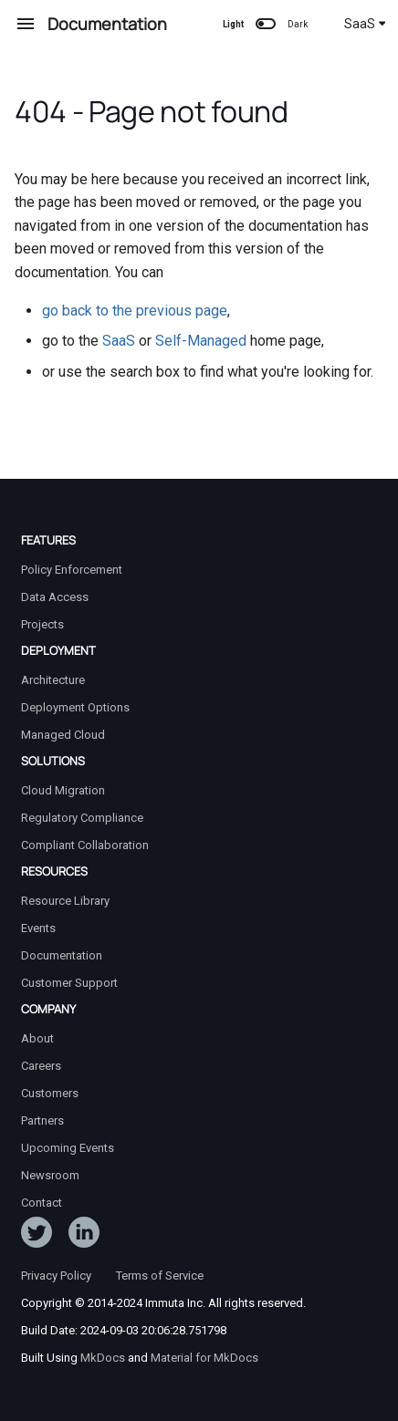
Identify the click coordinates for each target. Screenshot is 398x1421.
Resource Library (65, 901)
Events (38, 928)
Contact (41, 1202)
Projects (42, 624)
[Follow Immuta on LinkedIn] (84, 1236)
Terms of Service (160, 1275)
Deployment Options (75, 707)
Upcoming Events (67, 1148)
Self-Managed (200, 340)
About (37, 1038)
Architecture (53, 680)
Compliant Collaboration (85, 845)
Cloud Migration (63, 790)
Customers (50, 1093)
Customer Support (69, 983)
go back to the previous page (134, 310)
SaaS (365, 23)
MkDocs (102, 1357)
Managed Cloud (63, 735)
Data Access (55, 597)
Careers (41, 1066)
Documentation (61, 955)
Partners (42, 1120)
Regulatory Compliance (82, 818)
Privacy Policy (56, 1275)
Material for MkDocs (204, 1357)
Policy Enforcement (71, 569)
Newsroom (50, 1175)
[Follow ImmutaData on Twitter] (36, 1236)
